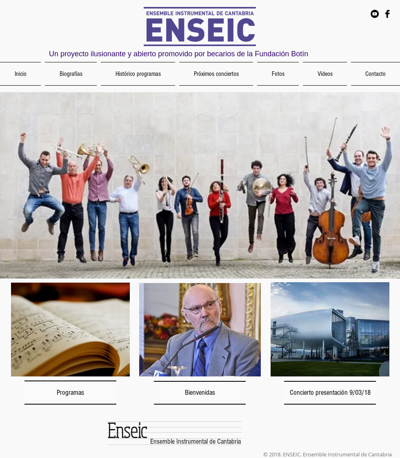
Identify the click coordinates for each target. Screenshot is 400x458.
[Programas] (70, 392)
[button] (200, 185)
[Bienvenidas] (200, 392)
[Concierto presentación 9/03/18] (330, 392)
